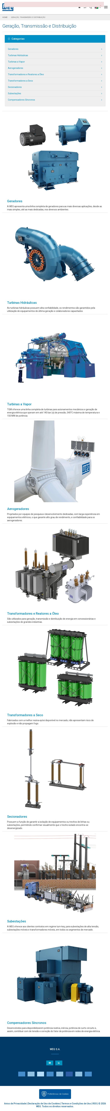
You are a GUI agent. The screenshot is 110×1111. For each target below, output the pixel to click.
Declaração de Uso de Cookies (44, 1103)
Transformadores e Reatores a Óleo (26, 74)
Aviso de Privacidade (15, 1103)
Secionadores (15, 87)
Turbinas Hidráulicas (18, 55)
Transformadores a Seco (20, 80)
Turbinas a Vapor (16, 61)
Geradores (13, 49)
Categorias (16, 38)
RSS (95, 1103)
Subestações (14, 93)
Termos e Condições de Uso (76, 1103)
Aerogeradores (15, 68)
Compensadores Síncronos (21, 100)
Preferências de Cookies (58, 1094)
